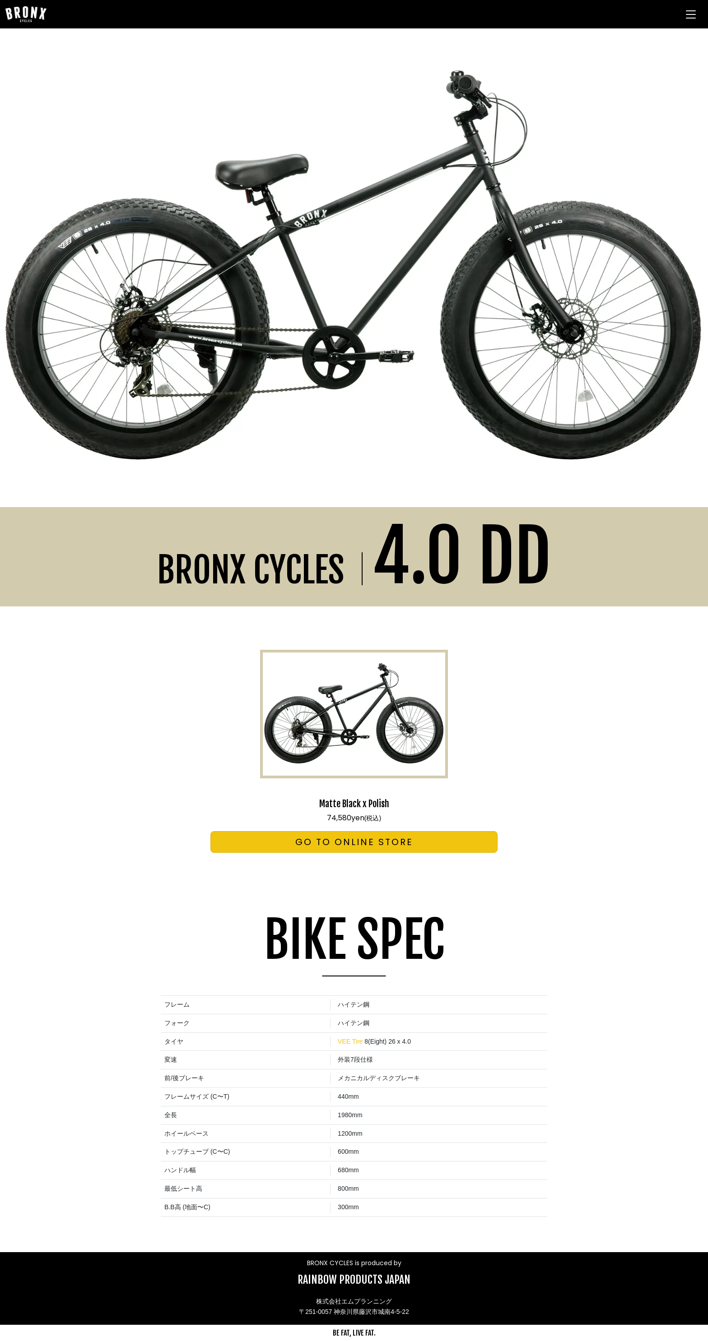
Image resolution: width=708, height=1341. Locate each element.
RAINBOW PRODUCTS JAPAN (354, 1279)
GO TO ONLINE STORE (354, 842)
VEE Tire (350, 1041)
